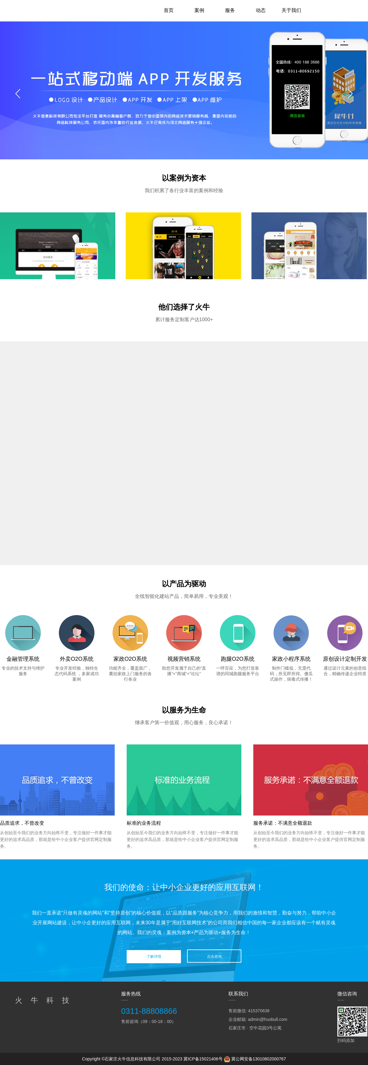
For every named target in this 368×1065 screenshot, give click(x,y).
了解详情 (154, 956)
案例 (199, 10)
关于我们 (291, 10)
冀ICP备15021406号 (203, 1058)
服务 (230, 10)
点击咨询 (214, 956)
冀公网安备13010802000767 (258, 1058)
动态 (261, 10)
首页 (169, 10)
